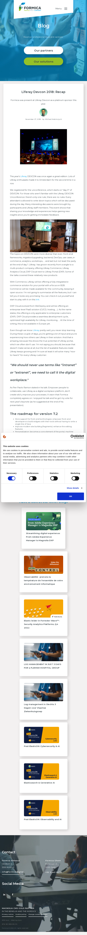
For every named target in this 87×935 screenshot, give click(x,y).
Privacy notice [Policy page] (7, 919)
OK (70, 496)
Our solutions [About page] (43, 66)
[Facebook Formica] (12, 899)
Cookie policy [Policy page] (20, 919)
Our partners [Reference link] (43, 55)
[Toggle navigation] (75, 9)
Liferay (23, 181)
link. (38, 304)
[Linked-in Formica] (4, 899)
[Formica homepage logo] (43, 11)
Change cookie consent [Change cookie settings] (37, 919)
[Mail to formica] (12, 876)
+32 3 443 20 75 (53, 877)
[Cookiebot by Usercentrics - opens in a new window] (72, 437)
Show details (73, 488)
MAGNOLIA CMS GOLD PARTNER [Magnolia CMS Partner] (18, 913)
